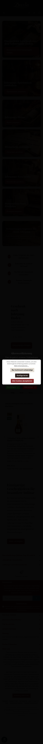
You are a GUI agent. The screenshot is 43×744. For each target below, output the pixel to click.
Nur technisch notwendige (22, 370)
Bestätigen (13, 387)
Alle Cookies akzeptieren (22, 381)
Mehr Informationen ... (21, 366)
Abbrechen (30, 387)
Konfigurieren (22, 375)
